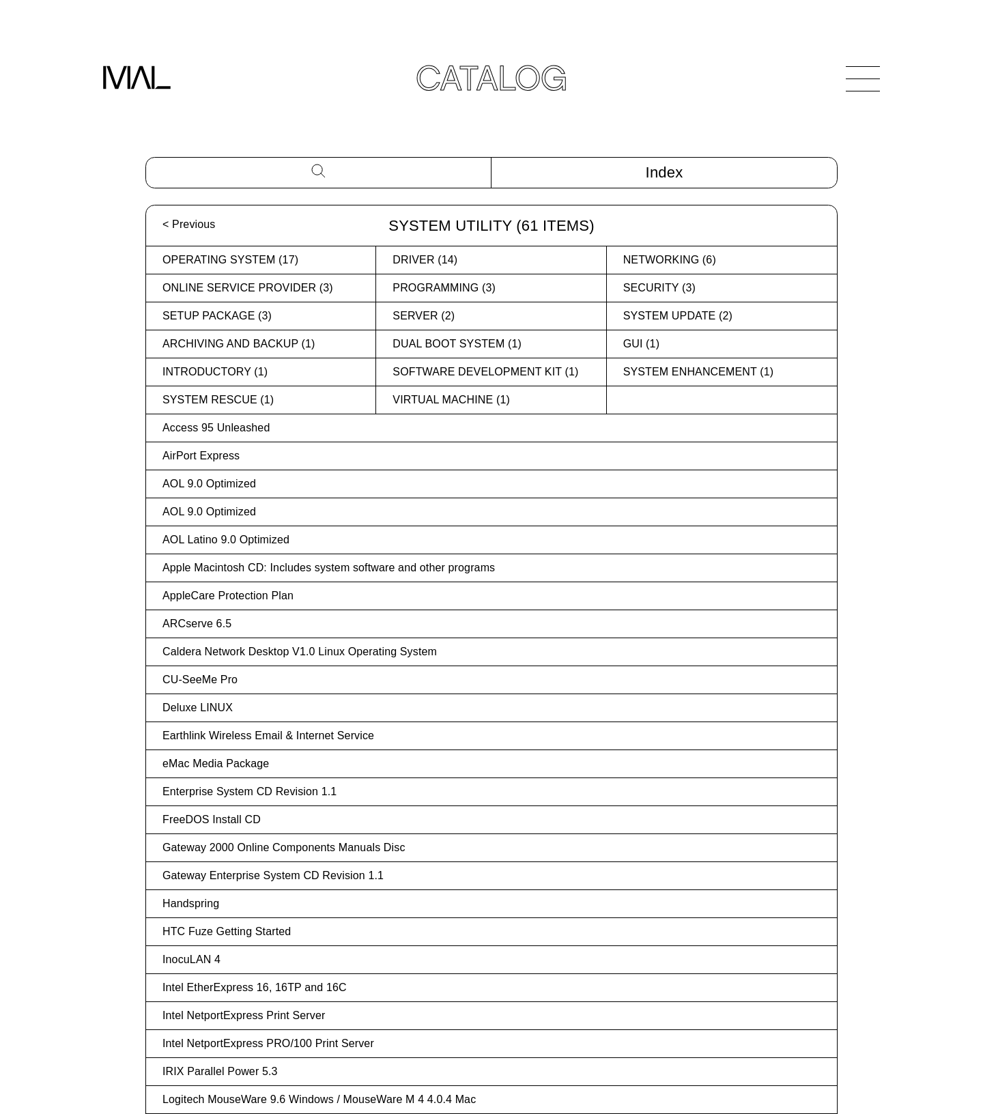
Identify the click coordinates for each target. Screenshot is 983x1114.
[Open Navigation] (863, 78)
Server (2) (424, 316)
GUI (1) (641, 343)
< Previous (188, 224)
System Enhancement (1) (698, 371)
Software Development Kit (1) (485, 371)
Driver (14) (425, 260)
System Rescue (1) (218, 399)
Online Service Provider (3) (247, 288)
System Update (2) (677, 316)
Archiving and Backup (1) (238, 343)
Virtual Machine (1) (451, 399)
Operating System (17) (230, 260)
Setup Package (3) (217, 316)
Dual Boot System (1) (457, 343)
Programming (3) (444, 288)
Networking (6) (669, 260)
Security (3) (659, 288)
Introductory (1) (215, 371)
